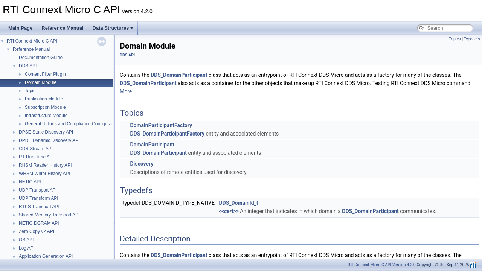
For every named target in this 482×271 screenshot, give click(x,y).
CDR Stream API (36, 148)
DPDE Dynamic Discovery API (49, 140)
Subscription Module (45, 107)
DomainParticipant (152, 145)
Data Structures (113, 28)
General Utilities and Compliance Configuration (72, 123)
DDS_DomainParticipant (179, 75)
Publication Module (44, 99)
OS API (26, 239)
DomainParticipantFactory (161, 125)
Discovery (141, 164)
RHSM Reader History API (45, 165)
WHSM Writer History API (44, 173)
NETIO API (30, 181)
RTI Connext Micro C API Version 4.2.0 (382, 264)
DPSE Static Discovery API (46, 132)
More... (128, 91)
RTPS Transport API (39, 206)
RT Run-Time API (36, 157)
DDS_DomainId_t (238, 203)
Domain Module (40, 82)
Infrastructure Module (46, 115)
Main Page (20, 28)
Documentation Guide (41, 57)
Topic (30, 90)
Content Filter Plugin (45, 74)
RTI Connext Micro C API (32, 41)
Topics (455, 39)
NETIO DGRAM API (39, 223)
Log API (27, 248)
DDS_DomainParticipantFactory (167, 134)
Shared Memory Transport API (49, 215)
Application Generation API (46, 256)
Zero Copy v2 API (36, 231)
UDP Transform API (38, 198)
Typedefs (472, 39)
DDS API (28, 66)
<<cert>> (228, 211)
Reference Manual (62, 28)
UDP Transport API (38, 190)
